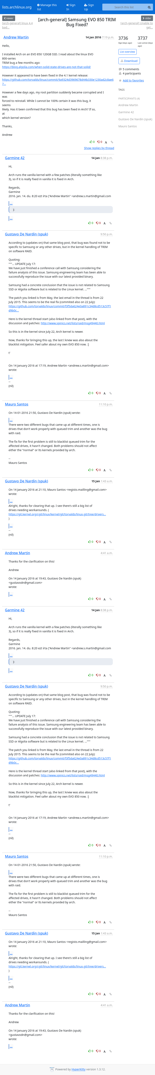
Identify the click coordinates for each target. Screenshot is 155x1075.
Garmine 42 (15, 157)
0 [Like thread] (92, 142)
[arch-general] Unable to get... (136, 25)
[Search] (149, 7)
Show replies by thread (99, 148)
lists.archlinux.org (17, 7)
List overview (127, 51)
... (11, 203)
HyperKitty (78, 1069)
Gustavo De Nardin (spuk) (26, 234)
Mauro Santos (16, 404)
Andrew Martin (16, 37)
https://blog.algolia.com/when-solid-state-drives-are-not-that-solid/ (46, 67)
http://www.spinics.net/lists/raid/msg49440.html (73, 323)
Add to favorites (131, 80)
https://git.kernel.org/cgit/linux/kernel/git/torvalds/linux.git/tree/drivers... (57, 514)
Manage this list (47, 7)
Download (129, 61)
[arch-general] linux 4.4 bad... (17, 25)
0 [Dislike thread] (99, 142)
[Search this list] (124, 7)
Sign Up (89, 7)
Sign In (70, 7)
